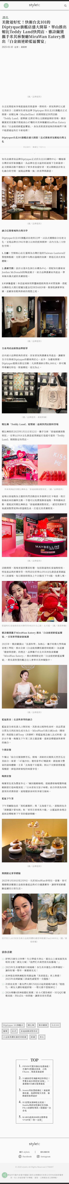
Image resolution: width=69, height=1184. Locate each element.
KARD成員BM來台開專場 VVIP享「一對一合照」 (36, 1118)
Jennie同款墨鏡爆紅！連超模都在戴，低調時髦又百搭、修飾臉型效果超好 (36, 1093)
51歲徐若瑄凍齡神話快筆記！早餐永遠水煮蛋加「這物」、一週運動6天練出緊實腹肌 (36, 1081)
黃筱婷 (24, 47)
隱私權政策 (45, 1152)
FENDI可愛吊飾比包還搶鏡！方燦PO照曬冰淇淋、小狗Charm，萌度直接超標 (37, 1069)
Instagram (43, 1156)
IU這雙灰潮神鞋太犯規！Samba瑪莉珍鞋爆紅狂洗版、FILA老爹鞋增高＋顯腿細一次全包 (37, 1106)
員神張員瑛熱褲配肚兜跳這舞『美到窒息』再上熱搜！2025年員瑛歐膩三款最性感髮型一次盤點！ (33, 977)
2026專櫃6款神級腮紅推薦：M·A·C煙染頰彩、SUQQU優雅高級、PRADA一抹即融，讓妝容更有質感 (35, 994)
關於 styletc (24, 1152)
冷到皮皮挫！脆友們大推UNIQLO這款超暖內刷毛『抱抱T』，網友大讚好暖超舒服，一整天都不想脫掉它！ (35, 985)
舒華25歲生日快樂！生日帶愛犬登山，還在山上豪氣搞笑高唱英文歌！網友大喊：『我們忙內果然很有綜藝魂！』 (36, 960)
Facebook (25, 1156)
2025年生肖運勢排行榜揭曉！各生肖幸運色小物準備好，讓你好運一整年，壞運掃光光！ (35, 968)
